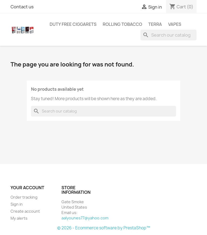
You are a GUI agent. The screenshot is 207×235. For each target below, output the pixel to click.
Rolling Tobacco (122, 24)
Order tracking (24, 197)
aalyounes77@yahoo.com (84, 217)
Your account (27, 188)
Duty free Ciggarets (73, 24)
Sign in (17, 204)
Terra (155, 24)
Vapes (174, 24)
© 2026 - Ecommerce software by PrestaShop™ (103, 228)
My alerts (19, 218)
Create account (25, 211)
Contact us (22, 7)
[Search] (168, 35)
